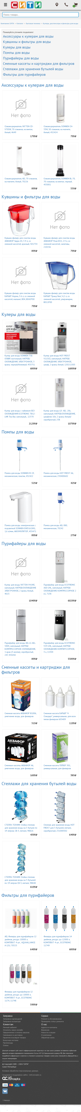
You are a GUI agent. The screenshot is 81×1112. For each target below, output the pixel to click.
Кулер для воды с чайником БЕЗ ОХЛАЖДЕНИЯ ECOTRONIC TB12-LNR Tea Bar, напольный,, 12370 (20, 413)
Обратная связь (48, 1037)
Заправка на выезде (12, 1021)
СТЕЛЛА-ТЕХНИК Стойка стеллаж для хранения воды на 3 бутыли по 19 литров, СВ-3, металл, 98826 (21, 827)
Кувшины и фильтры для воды (27, 41)
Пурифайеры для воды (21, 58)
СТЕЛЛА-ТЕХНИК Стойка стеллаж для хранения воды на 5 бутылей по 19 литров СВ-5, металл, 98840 (20, 880)
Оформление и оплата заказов (16, 1032)
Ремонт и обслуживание (51, 1019)
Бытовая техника (33, 23)
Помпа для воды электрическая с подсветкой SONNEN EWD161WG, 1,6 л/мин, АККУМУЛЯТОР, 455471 (20, 528)
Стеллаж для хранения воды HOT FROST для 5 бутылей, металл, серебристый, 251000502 (59, 827)
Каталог (20, 23)
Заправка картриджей (12, 1019)
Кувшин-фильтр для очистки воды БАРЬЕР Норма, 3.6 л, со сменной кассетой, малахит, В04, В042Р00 (20, 296)
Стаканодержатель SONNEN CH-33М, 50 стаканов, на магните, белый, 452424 (58, 129)
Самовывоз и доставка (12, 1035)
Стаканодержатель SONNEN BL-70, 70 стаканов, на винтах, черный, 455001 (59, 181)
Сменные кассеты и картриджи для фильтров (38, 63)
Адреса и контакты (49, 1027)
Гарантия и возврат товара (14, 1037)
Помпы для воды (16, 52)
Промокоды (8, 1043)
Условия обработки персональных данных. (20, 1071)
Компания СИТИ (7, 23)
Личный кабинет (10, 1027)
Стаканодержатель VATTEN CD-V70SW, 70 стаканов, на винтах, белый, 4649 (19, 129)
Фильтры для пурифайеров (24, 74)
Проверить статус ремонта (52, 1021)
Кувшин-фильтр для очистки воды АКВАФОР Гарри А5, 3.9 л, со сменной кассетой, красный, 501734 (21, 241)
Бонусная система (10, 1040)
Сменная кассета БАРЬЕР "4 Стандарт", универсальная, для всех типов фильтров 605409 (60, 716)
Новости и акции (48, 1032)
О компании (46, 1035)
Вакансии (45, 1030)
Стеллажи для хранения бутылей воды (33, 69)
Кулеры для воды (16, 47)
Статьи (5, 1045)
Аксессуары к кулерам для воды (28, 36)
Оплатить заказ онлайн (13, 1030)
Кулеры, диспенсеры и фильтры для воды (60, 23)
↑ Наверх (6, 1100)
